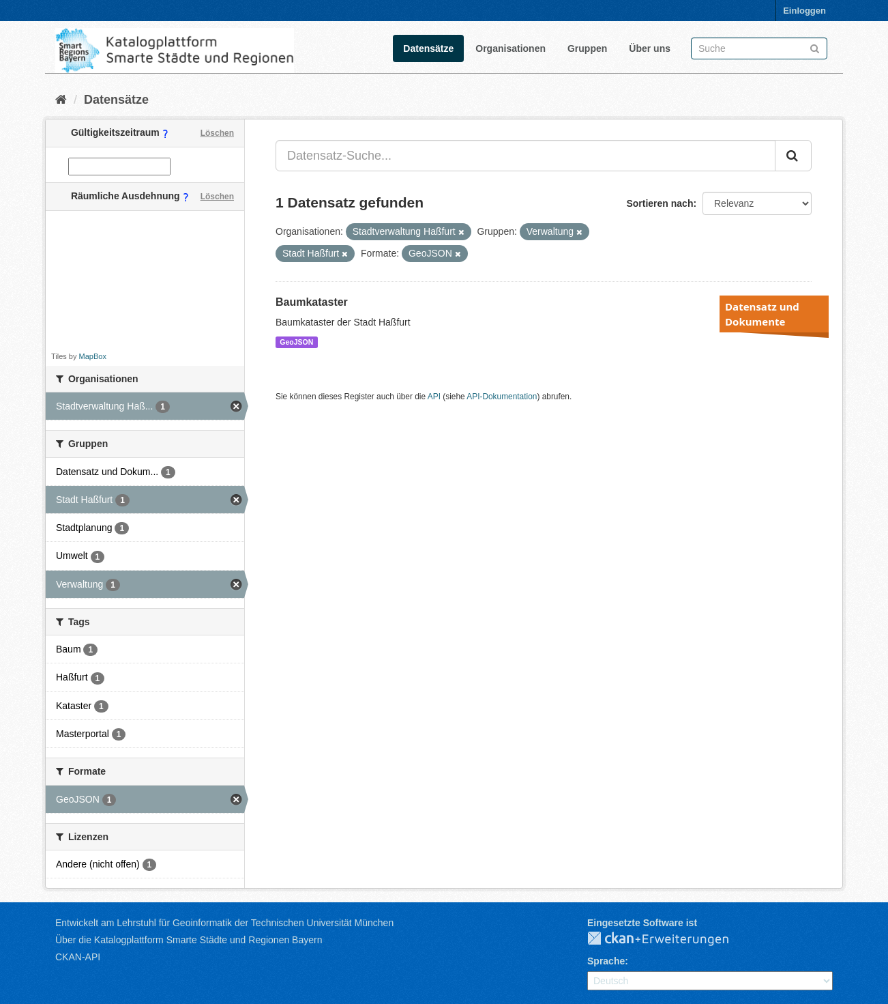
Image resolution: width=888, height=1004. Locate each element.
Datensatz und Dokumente (762, 314)
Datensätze (428, 48)
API (434, 396)
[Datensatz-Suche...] (525, 155)
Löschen (217, 133)
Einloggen (804, 10)
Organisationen (510, 48)
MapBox (92, 356)
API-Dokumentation (502, 396)
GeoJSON (296, 342)
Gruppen (587, 48)
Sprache (606, 961)
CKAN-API (77, 956)
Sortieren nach (659, 203)
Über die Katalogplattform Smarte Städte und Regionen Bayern (188, 939)
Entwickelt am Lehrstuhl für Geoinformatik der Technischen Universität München (224, 922)
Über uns (649, 48)
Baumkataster (312, 302)
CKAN (669, 939)
